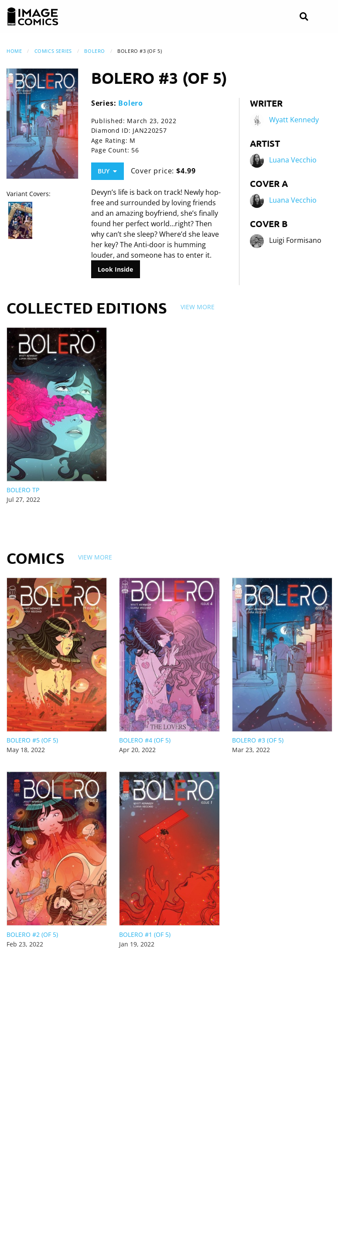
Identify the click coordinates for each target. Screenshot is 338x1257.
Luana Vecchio (293, 160)
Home (14, 51)
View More (198, 307)
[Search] (304, 17)
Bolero (94, 51)
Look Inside (115, 269)
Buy (107, 171)
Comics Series (53, 51)
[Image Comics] (33, 16)
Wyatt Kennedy (294, 120)
